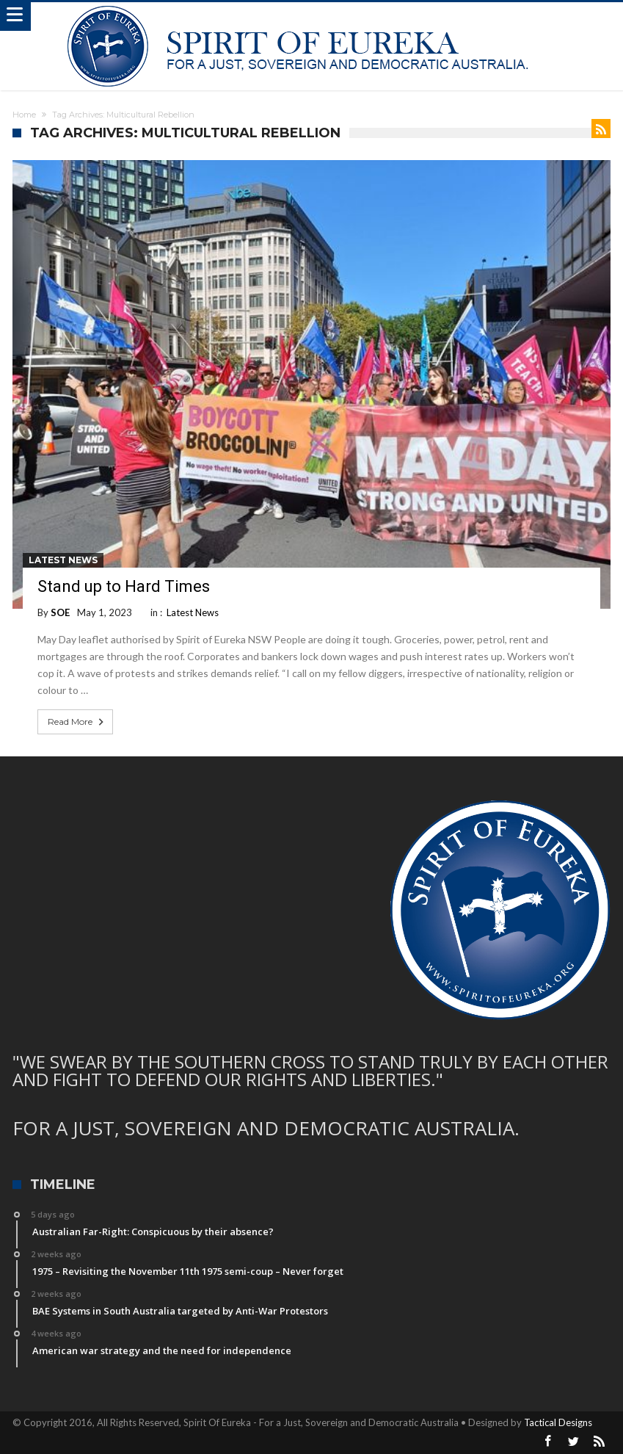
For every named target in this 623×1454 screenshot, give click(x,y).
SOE (60, 612)
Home (24, 114)
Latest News (63, 559)
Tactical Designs (558, 1422)
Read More (77, 722)
